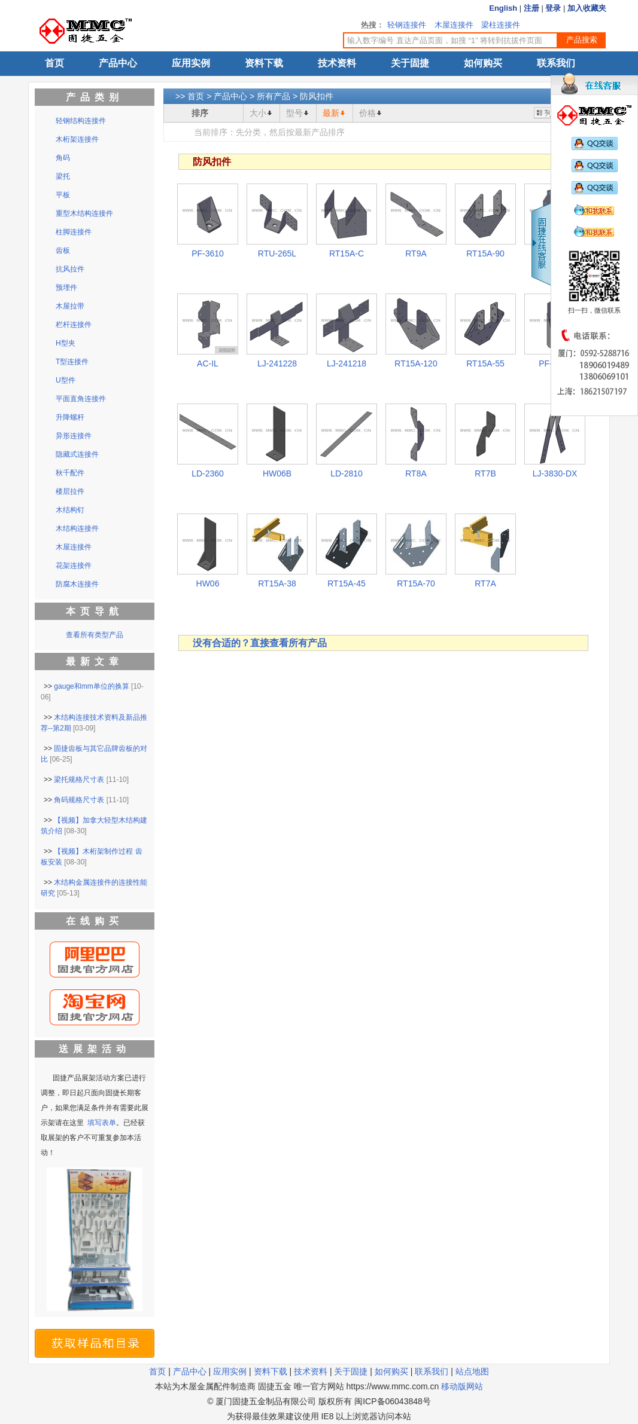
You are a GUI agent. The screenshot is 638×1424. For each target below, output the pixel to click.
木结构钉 (70, 510)
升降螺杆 (70, 417)
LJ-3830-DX (555, 473)
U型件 (65, 380)
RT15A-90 (485, 253)
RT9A (416, 253)
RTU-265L (277, 253)
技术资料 (337, 63)
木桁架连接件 (77, 139)
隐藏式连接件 (77, 454)
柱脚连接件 (74, 232)
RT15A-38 (277, 583)
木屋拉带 (70, 306)
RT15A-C (346, 253)
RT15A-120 (415, 363)
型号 (294, 113)
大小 (258, 113)
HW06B (277, 473)
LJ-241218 (346, 363)
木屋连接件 (454, 24)
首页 (54, 63)
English (503, 8)
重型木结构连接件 (84, 213)
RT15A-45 (346, 583)
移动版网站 (462, 1386)
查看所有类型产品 (94, 635)
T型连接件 (72, 361)
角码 (63, 158)
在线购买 (94, 921)
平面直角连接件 (81, 399)
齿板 (63, 250)
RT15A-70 (416, 583)
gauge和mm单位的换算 (91, 686)
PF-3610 (208, 253)
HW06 (208, 583)
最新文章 (94, 661)
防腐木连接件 (77, 584)
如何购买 (483, 63)
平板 (63, 195)
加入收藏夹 (586, 8)
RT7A (485, 583)
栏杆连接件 (74, 324)
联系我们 (556, 63)
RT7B (485, 473)
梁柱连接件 (500, 24)
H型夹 (65, 343)
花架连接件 (74, 565)
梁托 (63, 176)
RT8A (416, 473)
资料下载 (264, 63)
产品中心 (118, 63)
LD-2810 (346, 473)
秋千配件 (70, 473)
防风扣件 (316, 96)
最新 (331, 113)
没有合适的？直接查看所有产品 (260, 643)
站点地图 (472, 1371)
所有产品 (273, 96)
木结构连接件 (77, 528)
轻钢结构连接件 (81, 121)
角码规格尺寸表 (79, 800)
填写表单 (101, 1123)
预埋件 (66, 287)
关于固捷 (410, 63)
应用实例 (191, 63)
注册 (531, 8)
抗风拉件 (70, 269)
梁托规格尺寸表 (79, 779)
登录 (553, 8)
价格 (367, 113)
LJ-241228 (277, 363)
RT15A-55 (485, 363)
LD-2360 (208, 473)
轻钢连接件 (406, 24)
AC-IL (207, 363)
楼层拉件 (70, 491)
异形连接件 (74, 436)
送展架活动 (94, 1049)
